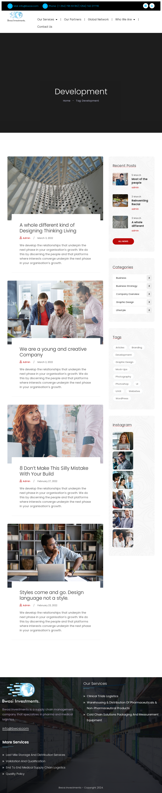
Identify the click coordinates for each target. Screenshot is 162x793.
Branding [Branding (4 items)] (137, 347)
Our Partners (72, 19)
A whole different (138, 224)
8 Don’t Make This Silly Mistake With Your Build (54, 471)
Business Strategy (126, 286)
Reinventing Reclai (140, 202)
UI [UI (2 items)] (137, 384)
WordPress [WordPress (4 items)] (122, 398)
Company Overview (127, 294)
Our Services (47, 19)
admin (25, 238)
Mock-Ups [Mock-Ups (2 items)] (121, 369)
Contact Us (44, 27)
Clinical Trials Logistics (102, 696)
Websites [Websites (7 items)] (134, 391)
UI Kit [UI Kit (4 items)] (118, 391)
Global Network (98, 19)
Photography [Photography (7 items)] (123, 376)
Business (121, 278)
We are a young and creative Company (53, 352)
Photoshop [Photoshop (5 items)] (122, 384)
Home (66, 101)
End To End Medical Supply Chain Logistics (35, 767)
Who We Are (125, 19)
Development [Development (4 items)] (124, 354)
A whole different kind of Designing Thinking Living (48, 228)
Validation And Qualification (25, 761)
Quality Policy (15, 774)
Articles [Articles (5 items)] (120, 347)
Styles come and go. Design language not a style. (52, 595)
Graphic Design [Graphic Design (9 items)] (124, 362)
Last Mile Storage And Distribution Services (35, 755)
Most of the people (139, 181)
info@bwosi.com (15, 728)
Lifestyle (121, 310)
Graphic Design (125, 302)
